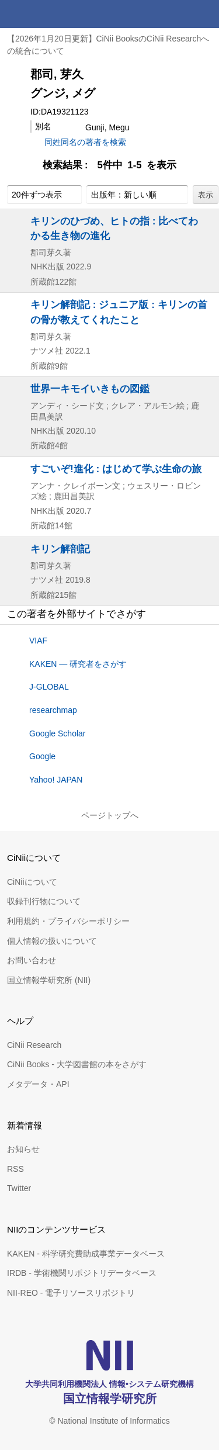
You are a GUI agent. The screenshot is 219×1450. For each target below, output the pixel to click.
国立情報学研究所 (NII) (49, 980)
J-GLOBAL (49, 686)
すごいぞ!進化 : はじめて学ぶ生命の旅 (115, 469)
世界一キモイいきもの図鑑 (90, 388)
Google (42, 756)
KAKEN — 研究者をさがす (78, 664)
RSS (15, 1169)
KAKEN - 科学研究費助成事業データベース (86, 1253)
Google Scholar (57, 733)
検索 (177, 14)
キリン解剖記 (60, 549)
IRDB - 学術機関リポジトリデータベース (82, 1273)
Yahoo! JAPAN (55, 779)
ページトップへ (109, 815)
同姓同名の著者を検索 (85, 142)
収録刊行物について (44, 901)
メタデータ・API (38, 1084)
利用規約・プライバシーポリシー (68, 921)
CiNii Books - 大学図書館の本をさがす (77, 1064)
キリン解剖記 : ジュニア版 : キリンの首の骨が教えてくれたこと (118, 312)
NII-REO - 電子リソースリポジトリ (71, 1292)
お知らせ (23, 1149)
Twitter (19, 1188)
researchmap (53, 710)
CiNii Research (34, 1045)
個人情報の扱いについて (52, 941)
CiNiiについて (32, 882)
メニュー (205, 14)
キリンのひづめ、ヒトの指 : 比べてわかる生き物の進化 (114, 228)
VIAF (38, 640)
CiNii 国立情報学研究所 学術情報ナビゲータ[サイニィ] (51, 14)
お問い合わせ (31, 960)
